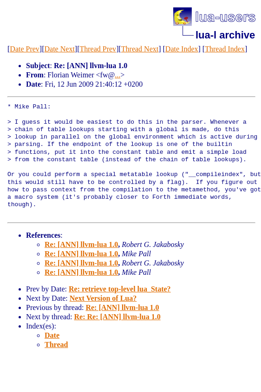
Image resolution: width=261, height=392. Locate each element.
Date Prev (24, 49)
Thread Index (225, 49)
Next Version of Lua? (103, 298)
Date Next (60, 49)
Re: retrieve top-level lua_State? (120, 289)
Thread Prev (97, 49)
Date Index (181, 49)
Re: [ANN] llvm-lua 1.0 (81, 244)
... (117, 75)
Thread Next (139, 49)
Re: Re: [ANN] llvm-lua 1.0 (117, 317)
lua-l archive (225, 35)
